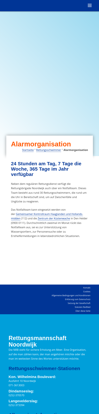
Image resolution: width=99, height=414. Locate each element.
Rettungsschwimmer (48, 150)
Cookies (86, 291)
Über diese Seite (82, 311)
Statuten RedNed (82, 307)
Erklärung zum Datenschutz (77, 299)
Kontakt (86, 287)
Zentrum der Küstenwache (54, 218)
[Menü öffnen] (90, 5)
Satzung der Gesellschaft (79, 303)
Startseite (28, 150)
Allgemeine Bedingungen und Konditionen (71, 295)
